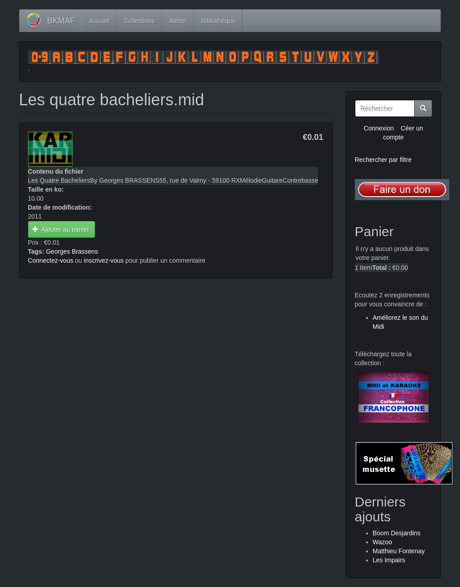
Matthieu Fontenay (399, 551)
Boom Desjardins (397, 533)
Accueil (99, 20)
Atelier (178, 20)
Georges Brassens (72, 251)
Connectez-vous (50, 260)
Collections (139, 20)
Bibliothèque (218, 20)
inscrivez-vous (104, 260)
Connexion (379, 128)
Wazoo (382, 542)
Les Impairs (389, 560)
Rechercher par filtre (383, 159)
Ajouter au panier (60, 229)
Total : (381, 267)
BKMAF (61, 20)
